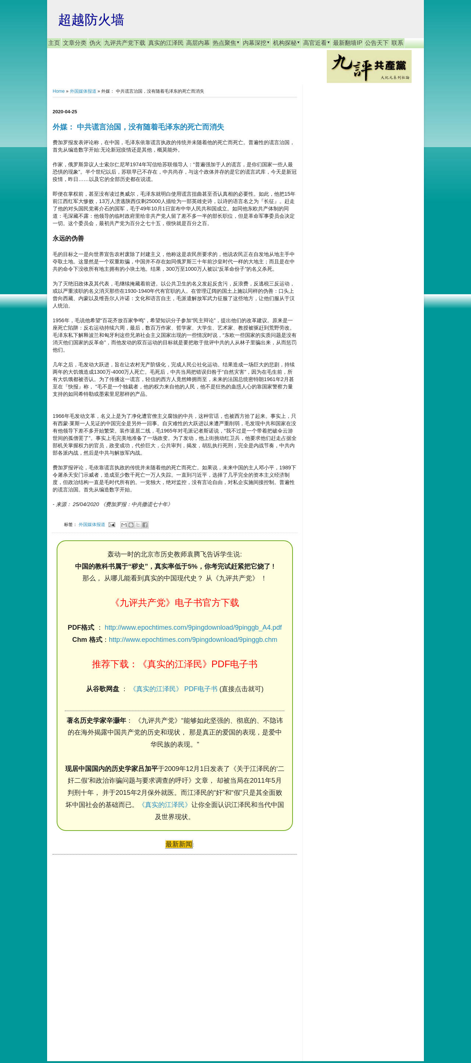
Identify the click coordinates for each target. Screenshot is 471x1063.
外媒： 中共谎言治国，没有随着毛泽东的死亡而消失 (138, 127)
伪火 (95, 43)
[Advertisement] (108, 950)
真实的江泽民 (166, 43)
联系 (397, 43)
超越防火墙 (91, 19)
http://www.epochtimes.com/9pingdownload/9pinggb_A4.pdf (193, 627)
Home (59, 91)
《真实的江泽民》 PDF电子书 (173, 689)
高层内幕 (198, 43)
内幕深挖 (256, 42)
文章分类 (74, 43)
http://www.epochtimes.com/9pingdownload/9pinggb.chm (193, 639)
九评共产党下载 (124, 43)
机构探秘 (286, 42)
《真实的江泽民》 (164, 804)
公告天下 (377, 43)
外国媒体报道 (83, 91)
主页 (54, 43)
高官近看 (316, 42)
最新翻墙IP (347, 43)
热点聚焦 (226, 42)
